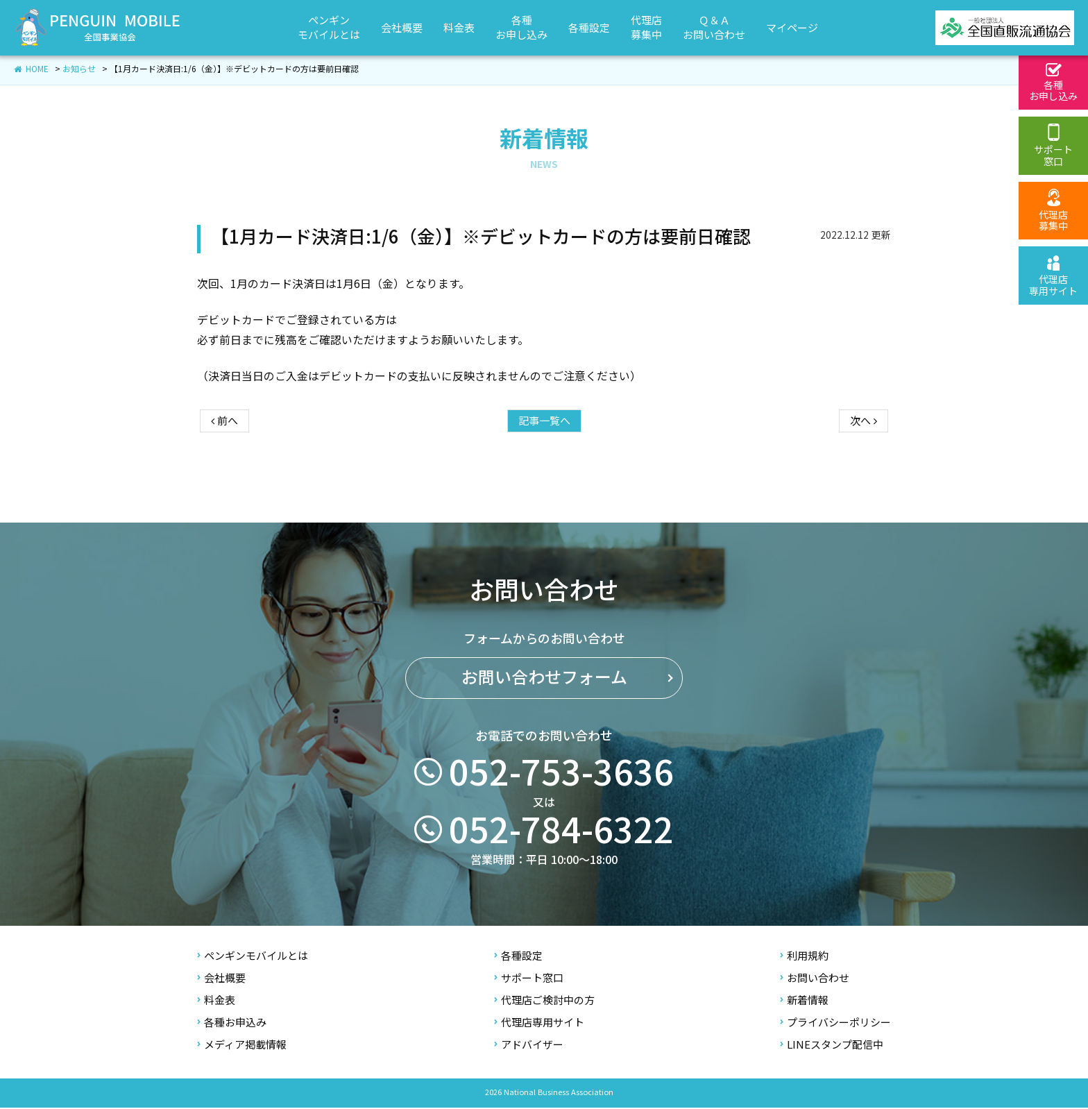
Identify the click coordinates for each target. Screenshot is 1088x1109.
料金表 (216, 1002)
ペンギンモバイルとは (252, 957)
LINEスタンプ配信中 (831, 1046)
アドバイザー (528, 1046)
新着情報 (804, 1002)
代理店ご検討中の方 (544, 1002)
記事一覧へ (544, 430)
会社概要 (221, 979)
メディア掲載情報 (242, 1046)
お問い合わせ (814, 979)
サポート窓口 (528, 979)
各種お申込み (231, 1024)
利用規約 (804, 957)
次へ (863, 430)
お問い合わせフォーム (544, 711)
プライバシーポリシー (835, 1024)
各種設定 (518, 957)
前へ (224, 430)
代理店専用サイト (539, 1024)
